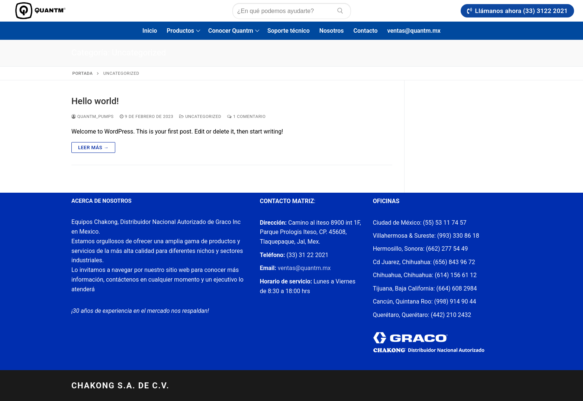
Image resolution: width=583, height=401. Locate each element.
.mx (326, 268)
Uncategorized (200, 116)
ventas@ (288, 268)
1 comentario (246, 116)
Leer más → (93, 147)
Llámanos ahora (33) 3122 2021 (517, 11)
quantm (311, 268)
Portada (83, 73)
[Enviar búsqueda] (340, 11)
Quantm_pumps (92, 116)
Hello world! (95, 101)
